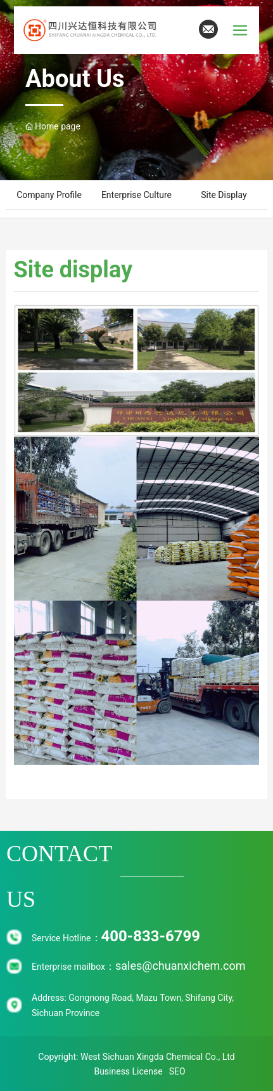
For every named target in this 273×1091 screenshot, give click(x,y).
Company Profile (49, 195)
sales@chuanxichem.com (180, 965)
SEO (177, 1071)
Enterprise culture (136, 195)
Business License (128, 1071)
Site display (223, 195)
